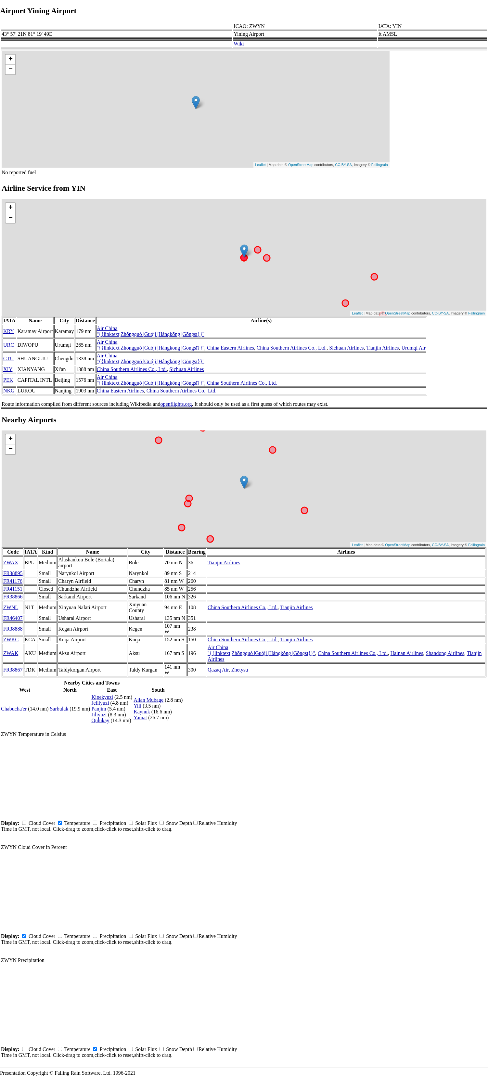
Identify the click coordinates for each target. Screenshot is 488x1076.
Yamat (140, 717)
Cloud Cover (42, 823)
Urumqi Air (414, 348)
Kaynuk (142, 711)
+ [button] (10, 59)
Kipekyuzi (102, 697)
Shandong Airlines (445, 653)
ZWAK (10, 653)
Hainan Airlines (407, 653)
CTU (8, 358)
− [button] (10, 69)
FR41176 (12, 581)
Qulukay (100, 720)
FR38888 (13, 629)
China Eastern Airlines (230, 348)
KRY (8, 331)
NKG (9, 390)
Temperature (77, 823)
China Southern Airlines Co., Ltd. (292, 348)
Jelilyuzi (100, 703)
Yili (137, 706)
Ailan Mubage (148, 700)
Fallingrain (379, 165)
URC (8, 345)
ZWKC (11, 639)
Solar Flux (146, 823)
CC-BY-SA (343, 165)
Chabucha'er (14, 708)
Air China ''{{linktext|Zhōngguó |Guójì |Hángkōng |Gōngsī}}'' (150, 331)
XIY (7, 369)
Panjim (98, 708)
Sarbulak (59, 708)
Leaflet (260, 165)
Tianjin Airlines (382, 348)
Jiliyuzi (99, 714)
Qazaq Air (218, 669)
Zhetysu (239, 669)
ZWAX (10, 562)
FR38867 (13, 669)
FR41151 (12, 589)
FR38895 (13, 573)
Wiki (239, 43)
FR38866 (13, 596)
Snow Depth (179, 823)
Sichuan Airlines (346, 348)
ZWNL (10, 607)
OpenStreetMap (301, 165)
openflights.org (176, 404)
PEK (8, 380)
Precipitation (112, 823)
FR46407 (13, 618)
